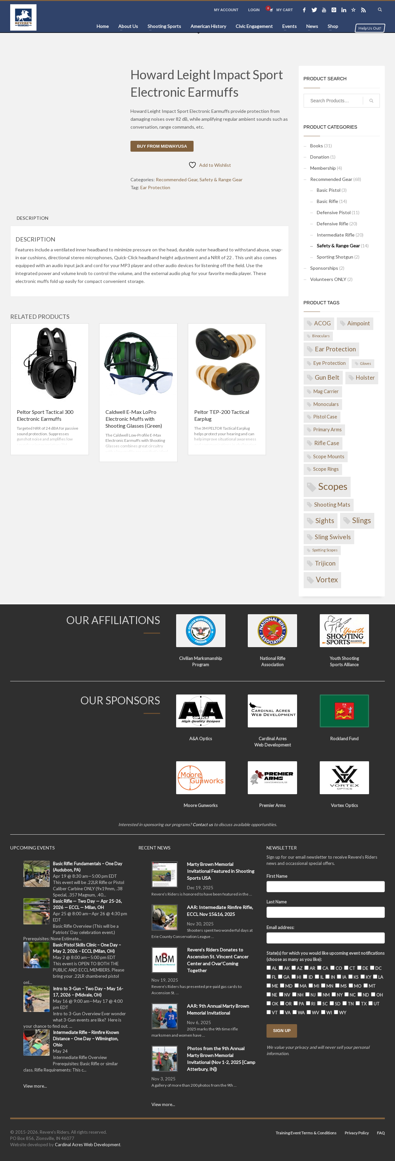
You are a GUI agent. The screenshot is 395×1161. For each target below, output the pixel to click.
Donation (319, 157)
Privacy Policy (357, 1132)
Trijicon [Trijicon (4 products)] (325, 563)
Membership (323, 168)
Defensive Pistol (334, 212)
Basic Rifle (327, 201)
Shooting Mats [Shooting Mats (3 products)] (332, 504)
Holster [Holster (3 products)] (365, 377)
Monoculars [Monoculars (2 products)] (326, 404)
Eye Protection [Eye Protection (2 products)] (329, 363)
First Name (277, 876)
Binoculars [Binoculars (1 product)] (321, 336)
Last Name (277, 901)
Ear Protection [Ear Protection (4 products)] (335, 349)
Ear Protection (155, 187)
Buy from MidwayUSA (162, 146)
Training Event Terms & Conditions (306, 1132)
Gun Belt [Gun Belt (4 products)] (327, 377)
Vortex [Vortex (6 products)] (327, 579)
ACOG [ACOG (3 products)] (322, 323)
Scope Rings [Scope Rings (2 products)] (326, 469)
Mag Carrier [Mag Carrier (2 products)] (326, 391)
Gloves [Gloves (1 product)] (365, 363)
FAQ (381, 1132)
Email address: (280, 927)
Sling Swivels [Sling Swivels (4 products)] (333, 537)
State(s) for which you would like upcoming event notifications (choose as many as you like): (325, 956)
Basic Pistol (328, 190)
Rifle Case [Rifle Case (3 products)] (326, 443)
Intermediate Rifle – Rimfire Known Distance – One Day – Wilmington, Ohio (86, 1038)
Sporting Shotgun (335, 257)
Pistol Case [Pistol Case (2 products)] (325, 416)
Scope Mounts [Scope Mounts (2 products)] (328, 456)
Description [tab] (32, 218)
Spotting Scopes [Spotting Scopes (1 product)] (324, 550)
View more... (35, 1086)
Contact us (203, 824)
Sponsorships (324, 268)
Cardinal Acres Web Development (87, 1144)
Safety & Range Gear (221, 179)
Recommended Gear (177, 179)
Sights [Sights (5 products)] (324, 520)
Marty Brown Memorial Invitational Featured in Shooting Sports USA (220, 871)
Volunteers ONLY (328, 279)
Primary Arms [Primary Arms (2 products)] (327, 429)
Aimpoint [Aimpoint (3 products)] (358, 323)
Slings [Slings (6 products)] (361, 520)
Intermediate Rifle (336, 235)
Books (316, 145)
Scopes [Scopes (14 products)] (332, 486)
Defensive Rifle (332, 223)
